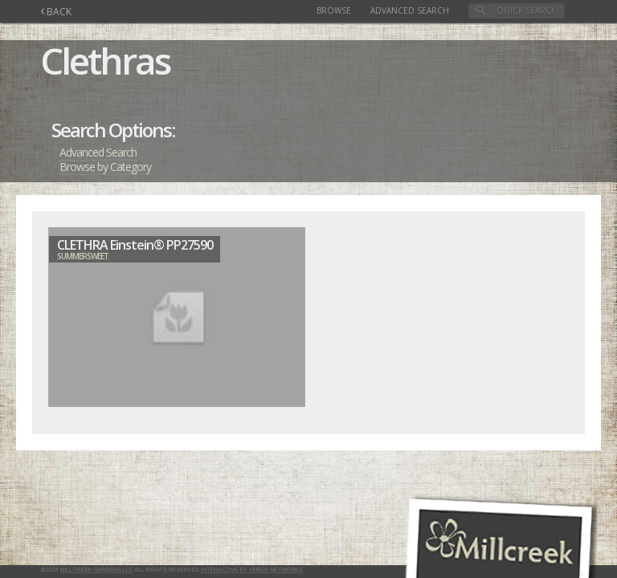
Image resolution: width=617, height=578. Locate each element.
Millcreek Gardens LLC (96, 569)
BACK (56, 11)
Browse (334, 10)
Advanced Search (409, 10)
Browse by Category (105, 166)
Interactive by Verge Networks (251, 569)
